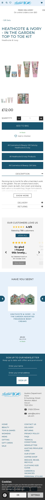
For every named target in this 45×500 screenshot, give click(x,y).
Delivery (28, 427)
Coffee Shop (30, 457)
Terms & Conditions (30, 441)
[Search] (6, 3)
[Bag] (42, 2)
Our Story (29, 454)
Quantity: (7, 118)
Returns (28, 430)
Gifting (5, 440)
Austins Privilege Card (33, 449)
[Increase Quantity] (41, 118)
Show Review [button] (19, 263)
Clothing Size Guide (31, 466)
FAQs (26, 437)
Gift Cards (7, 443)
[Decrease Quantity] (19, 118)
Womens (6, 433)
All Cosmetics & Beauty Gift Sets (22, 165)
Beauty (5, 427)
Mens (4, 437)
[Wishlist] (10, 2)
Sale (4, 446)
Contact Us (30, 424)
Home (5, 424)
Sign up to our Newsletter (22, 359)
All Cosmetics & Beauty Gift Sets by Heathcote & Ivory (22, 146)
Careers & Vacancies (29, 472)
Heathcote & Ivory (10, 40)
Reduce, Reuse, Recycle (31, 461)
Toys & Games (8, 430)
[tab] (22, 174)
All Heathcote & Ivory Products (22, 156)
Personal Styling (33, 476)
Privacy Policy (31, 433)
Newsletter (30, 445)
